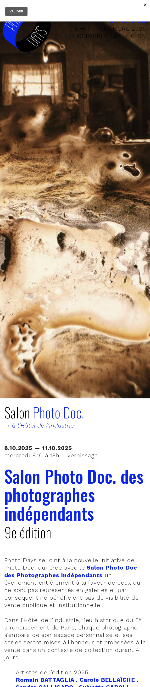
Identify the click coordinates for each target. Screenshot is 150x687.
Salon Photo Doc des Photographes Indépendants (70, 571)
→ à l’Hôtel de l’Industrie (39, 425)
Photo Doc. (58, 412)
